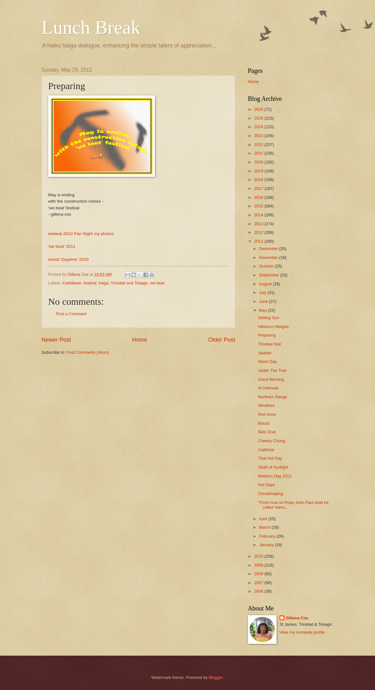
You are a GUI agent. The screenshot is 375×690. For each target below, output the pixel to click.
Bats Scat (267, 431)
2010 (259, 556)
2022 (259, 144)
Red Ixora (267, 414)
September (269, 275)
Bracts (264, 423)
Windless (266, 405)
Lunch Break (91, 27)
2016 (259, 197)
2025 (259, 118)
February (268, 536)
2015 (259, 206)
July (263, 292)
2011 (259, 241)
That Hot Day (270, 458)
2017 (259, 188)
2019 (259, 171)
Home (139, 340)
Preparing (267, 335)
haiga (103, 283)
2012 (259, 232)
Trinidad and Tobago (129, 283)
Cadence (266, 449)
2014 (259, 215)
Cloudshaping (270, 493)
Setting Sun (268, 317)
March (265, 527)
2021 (259, 153)
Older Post (221, 340)
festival (90, 283)
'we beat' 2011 (62, 246)
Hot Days (266, 484)
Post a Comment (71, 313)
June (264, 301)
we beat (157, 283)
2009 (259, 565)
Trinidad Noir (269, 344)
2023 (259, 135)
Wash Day (267, 361)
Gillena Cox (297, 618)
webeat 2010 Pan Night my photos (81, 233)
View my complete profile (302, 632)
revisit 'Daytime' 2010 (68, 259)
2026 (259, 109)
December (269, 248)
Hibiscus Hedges (273, 326)
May (263, 310)
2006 (259, 591)
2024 (259, 126)
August (266, 284)
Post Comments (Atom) (87, 352)
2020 (259, 162)
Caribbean (72, 283)
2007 (259, 582)
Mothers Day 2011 (274, 476)
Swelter (265, 353)
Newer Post (56, 340)
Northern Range (272, 396)
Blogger (216, 677)
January (267, 544)
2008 (259, 573)
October (267, 266)
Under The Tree (272, 370)
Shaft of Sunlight (273, 467)
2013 (259, 223)
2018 (259, 179)
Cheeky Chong (271, 440)
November (269, 257)
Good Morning (271, 379)
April (263, 518)
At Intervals (268, 388)
